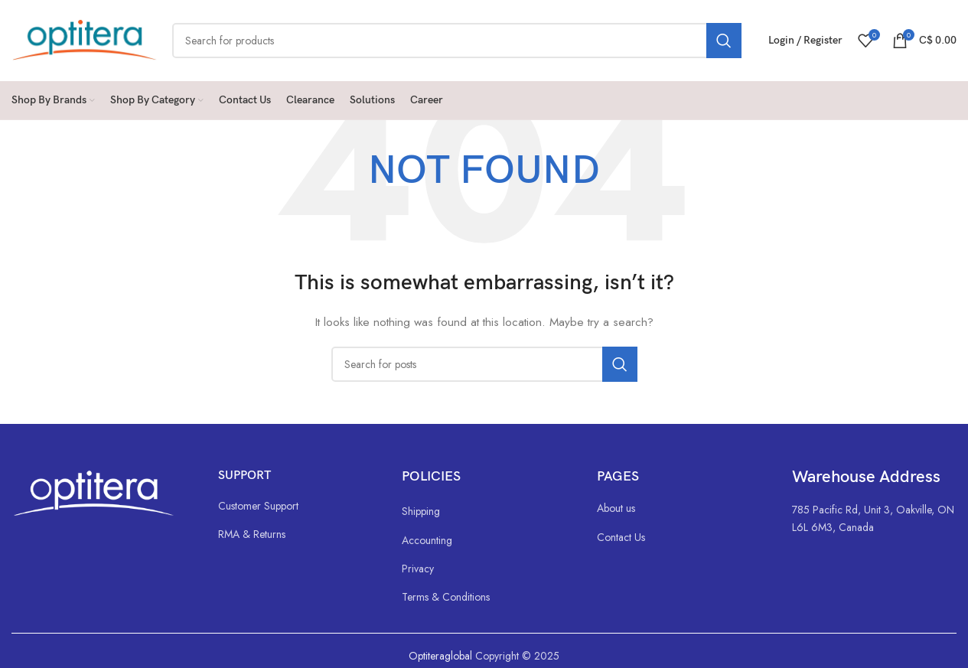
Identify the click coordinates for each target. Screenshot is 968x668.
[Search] (456, 40)
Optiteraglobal (440, 655)
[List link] (294, 505)
